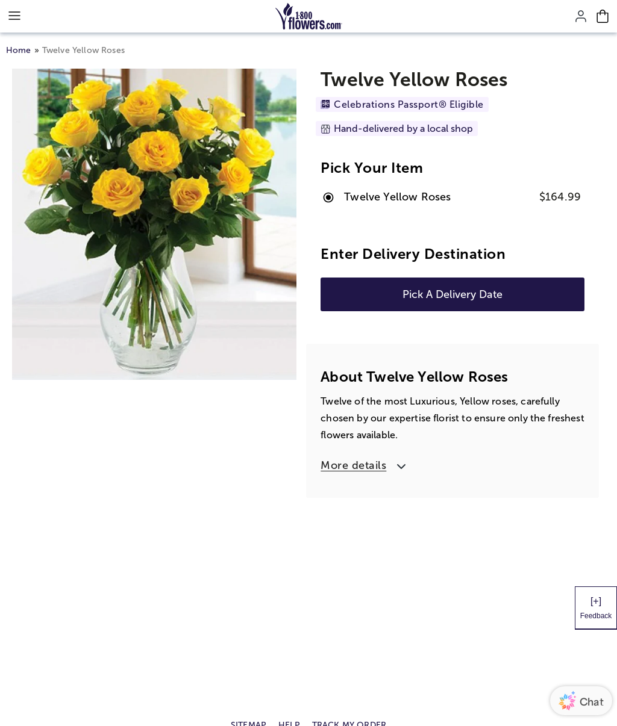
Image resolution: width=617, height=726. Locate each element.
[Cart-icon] (602, 16)
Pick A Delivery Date (452, 294)
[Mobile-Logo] (308, 16)
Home (18, 50)
